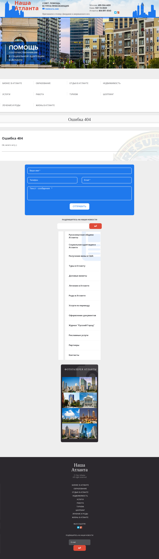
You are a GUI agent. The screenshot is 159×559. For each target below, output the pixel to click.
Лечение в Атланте (79, 285)
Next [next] (151, 43)
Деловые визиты (78, 275)
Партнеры (74, 345)
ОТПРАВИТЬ (79, 206)
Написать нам (52, 9)
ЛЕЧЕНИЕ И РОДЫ (11, 105)
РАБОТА (40, 94)
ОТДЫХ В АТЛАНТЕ (78, 83)
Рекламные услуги (78, 335)
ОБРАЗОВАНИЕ (43, 83)
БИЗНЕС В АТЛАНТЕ (12, 83)
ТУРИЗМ (73, 94)
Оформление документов (82, 315)
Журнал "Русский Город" (82, 325)
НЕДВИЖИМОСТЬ (111, 83)
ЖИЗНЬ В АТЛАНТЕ (45, 105)
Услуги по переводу (79, 305)
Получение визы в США (81, 256)
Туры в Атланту (77, 266)
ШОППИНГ (108, 94)
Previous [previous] (7, 43)
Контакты (74, 355)
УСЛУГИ (6, 94)
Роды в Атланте (77, 295)
